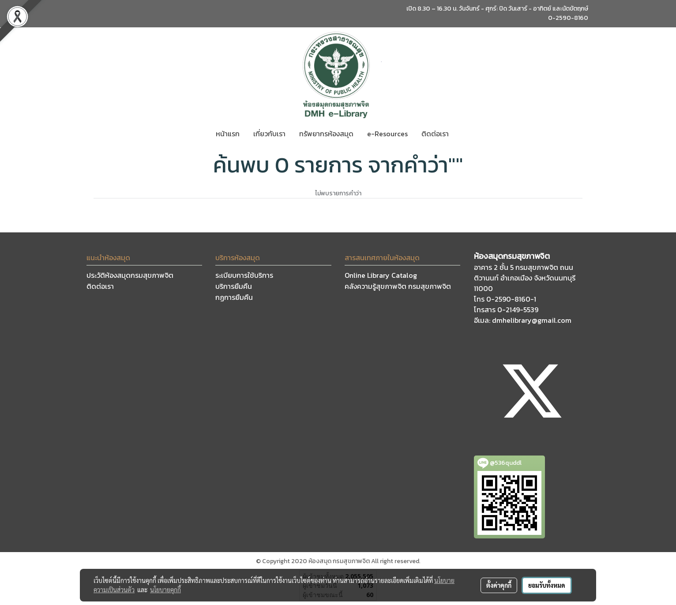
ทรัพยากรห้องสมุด (326, 133)
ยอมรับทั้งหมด (546, 585)
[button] (463, 133)
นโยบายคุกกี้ (165, 590)
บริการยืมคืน (233, 286)
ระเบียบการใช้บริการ (244, 275)
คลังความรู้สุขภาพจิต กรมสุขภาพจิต (398, 286)
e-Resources (387, 133)
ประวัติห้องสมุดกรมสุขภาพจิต (129, 275)
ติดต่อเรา (435, 133)
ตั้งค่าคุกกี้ (498, 585)
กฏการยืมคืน (234, 297)
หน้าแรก (228, 133)
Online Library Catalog (381, 275)
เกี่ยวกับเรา (269, 133)
